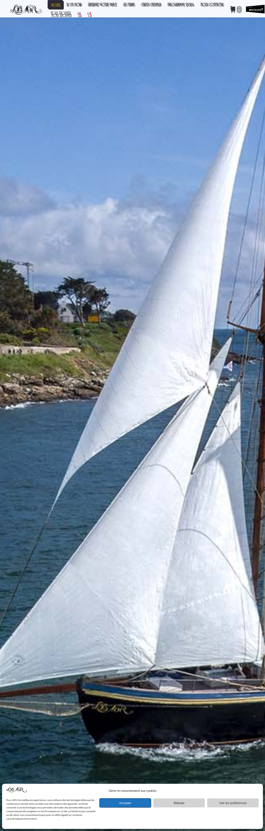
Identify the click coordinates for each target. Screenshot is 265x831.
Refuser (179, 803)
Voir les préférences (233, 803)
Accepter (125, 803)
